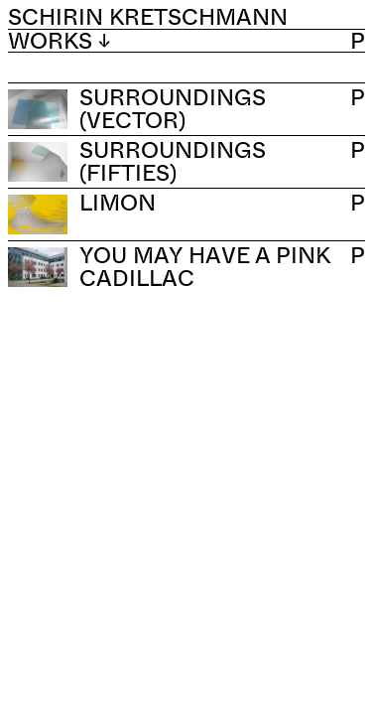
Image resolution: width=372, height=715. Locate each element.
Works (59, 41)
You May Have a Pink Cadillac (204, 266)
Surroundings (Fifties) (172, 161)
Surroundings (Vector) (172, 108)
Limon (117, 202)
